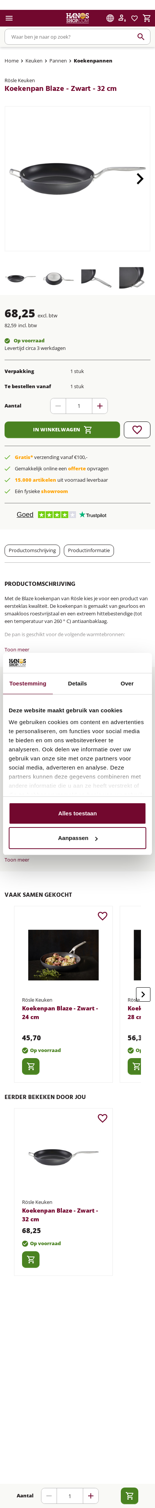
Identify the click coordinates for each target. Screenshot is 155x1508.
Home (12, 60)
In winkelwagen (62, 430)
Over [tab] (127, 683)
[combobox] (77, 37)
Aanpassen (78, 838)
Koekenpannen (93, 60)
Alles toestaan (77, 813)
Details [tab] (77, 683)
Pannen (58, 60)
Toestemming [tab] (28, 683)
